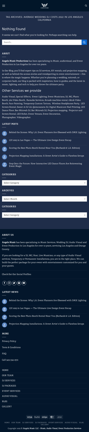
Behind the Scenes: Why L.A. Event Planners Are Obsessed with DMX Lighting (47, 132)
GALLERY (7, 406)
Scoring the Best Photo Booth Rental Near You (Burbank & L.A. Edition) (44, 148)
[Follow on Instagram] (9, 283)
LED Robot (22, 113)
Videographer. (24, 117)
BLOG (4, 401)
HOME (5, 370)
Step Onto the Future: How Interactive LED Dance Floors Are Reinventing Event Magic (45, 164)
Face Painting (15, 103)
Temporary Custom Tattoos (36, 103)
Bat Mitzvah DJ (39, 110)
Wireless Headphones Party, (66, 103)
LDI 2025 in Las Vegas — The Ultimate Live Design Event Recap (40, 140)
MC (70, 96)
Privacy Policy (9, 341)
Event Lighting (39, 96)
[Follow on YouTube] (24, 283)
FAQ (4, 353)
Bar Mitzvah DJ (22, 110)
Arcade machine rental (56, 100)
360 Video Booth (17, 100)
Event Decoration (51, 113)
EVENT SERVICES (11, 391)
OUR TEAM (7, 375)
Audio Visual (8, 96)
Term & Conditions (11, 347)
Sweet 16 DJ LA (24, 107)
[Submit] (84, 42)
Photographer (9, 117)
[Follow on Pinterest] (19, 283)
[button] (3, 5)
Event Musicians (56, 96)
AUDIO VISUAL (10, 396)
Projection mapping (57, 110)
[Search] (86, 5)
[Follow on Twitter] (14, 283)
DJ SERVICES (8, 380)
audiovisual (66, 61)
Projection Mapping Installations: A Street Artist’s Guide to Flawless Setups (46, 155)
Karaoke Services (35, 100)
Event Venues (35, 113)
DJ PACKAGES (9, 385)
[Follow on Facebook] (4, 283)
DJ (66, 96)
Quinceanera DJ (40, 107)
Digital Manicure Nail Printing (64, 107)
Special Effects (23, 96)
